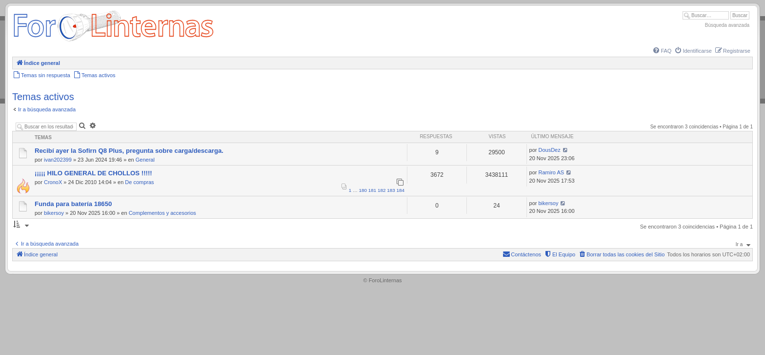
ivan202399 (58, 160)
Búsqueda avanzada (727, 25)
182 (381, 190)
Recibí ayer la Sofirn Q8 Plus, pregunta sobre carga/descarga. (129, 150)
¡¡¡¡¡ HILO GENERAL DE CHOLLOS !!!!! (93, 173)
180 (363, 190)
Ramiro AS (551, 172)
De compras (139, 182)
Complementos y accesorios (162, 213)
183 (391, 190)
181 (372, 190)
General (145, 160)
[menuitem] (661, 51)
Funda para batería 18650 (73, 204)
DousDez (550, 150)
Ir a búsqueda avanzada (47, 109)
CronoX (53, 182)
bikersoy (54, 213)
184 (400, 190)
